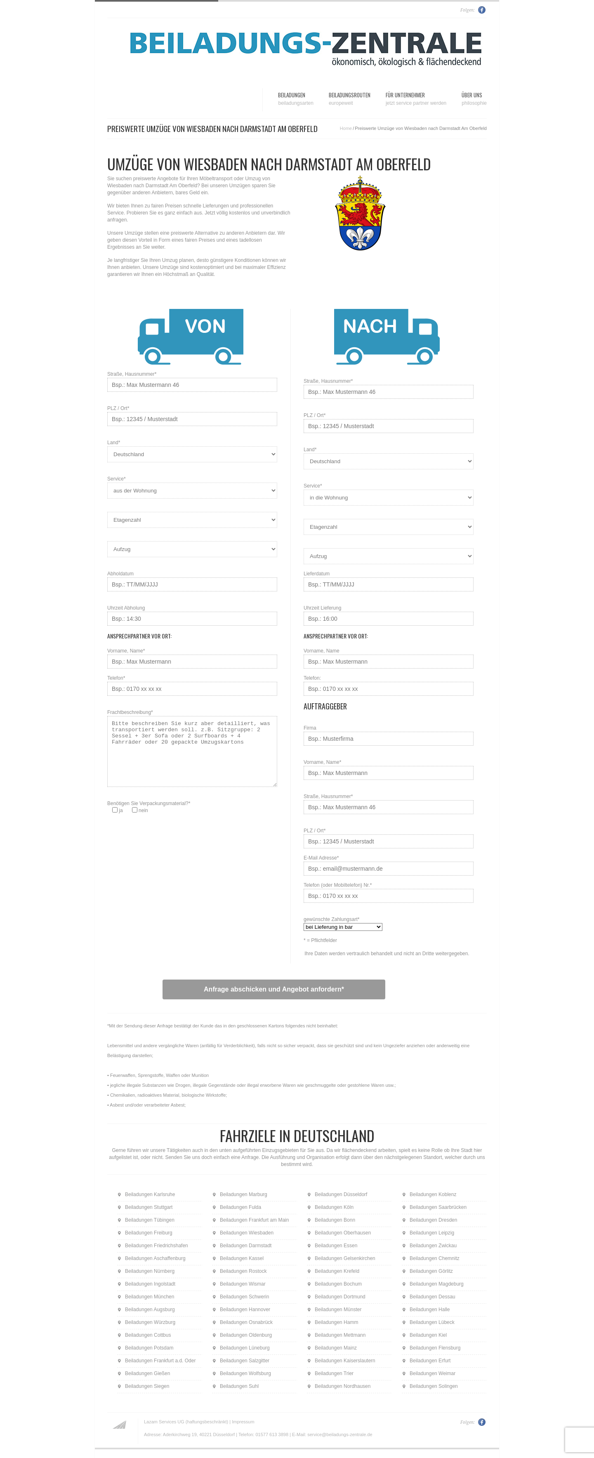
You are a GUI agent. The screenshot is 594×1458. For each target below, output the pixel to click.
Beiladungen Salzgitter (244, 1361)
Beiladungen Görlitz (431, 1271)
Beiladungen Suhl (239, 1386)
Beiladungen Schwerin (244, 1297)
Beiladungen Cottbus (148, 1335)
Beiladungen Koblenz (433, 1194)
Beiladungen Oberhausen (343, 1233)
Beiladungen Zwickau (433, 1245)
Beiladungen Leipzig (432, 1233)
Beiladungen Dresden (433, 1220)
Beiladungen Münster (338, 1309)
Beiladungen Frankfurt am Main (254, 1220)
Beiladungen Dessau (432, 1297)
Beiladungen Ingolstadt (150, 1284)
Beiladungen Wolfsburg (245, 1373)
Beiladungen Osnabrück (246, 1322)
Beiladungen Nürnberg (149, 1271)
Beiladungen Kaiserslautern (345, 1361)
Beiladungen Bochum (338, 1284)
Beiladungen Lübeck (432, 1322)
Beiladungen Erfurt (430, 1361)
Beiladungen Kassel (242, 1258)
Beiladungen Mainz (336, 1348)
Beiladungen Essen (336, 1245)
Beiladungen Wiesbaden (246, 1233)
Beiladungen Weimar (432, 1373)
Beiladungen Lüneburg (245, 1348)
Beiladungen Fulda (240, 1207)
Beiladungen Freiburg (148, 1233)
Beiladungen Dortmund (340, 1297)
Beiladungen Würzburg (150, 1322)
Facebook (482, 10)
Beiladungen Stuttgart (148, 1207)
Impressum (243, 1421)
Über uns (474, 99)
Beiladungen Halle (430, 1309)
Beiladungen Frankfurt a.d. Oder (160, 1361)
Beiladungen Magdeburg (437, 1284)
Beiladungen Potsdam (149, 1348)
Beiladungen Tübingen (149, 1220)
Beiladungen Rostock (243, 1271)
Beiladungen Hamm (336, 1322)
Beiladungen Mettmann (340, 1335)
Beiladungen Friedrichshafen (156, 1245)
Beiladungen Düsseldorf (341, 1194)
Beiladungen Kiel (428, 1335)
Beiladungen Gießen (147, 1373)
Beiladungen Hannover (245, 1309)
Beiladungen (295, 99)
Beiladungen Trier (334, 1373)
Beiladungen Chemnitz (435, 1258)
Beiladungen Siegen (147, 1386)
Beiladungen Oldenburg (246, 1335)
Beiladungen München (149, 1297)
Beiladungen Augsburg (150, 1309)
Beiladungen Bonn (335, 1220)
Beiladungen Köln (334, 1207)
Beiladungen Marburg (243, 1194)
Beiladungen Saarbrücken (438, 1207)
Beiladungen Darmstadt (245, 1245)
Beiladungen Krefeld (337, 1271)
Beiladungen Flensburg (435, 1348)
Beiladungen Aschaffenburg (155, 1258)
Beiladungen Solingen (434, 1386)
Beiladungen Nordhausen (342, 1386)
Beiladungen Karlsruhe (150, 1194)
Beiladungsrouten (349, 99)
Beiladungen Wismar (243, 1284)
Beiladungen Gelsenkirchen (345, 1258)
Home (346, 128)
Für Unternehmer (416, 99)
